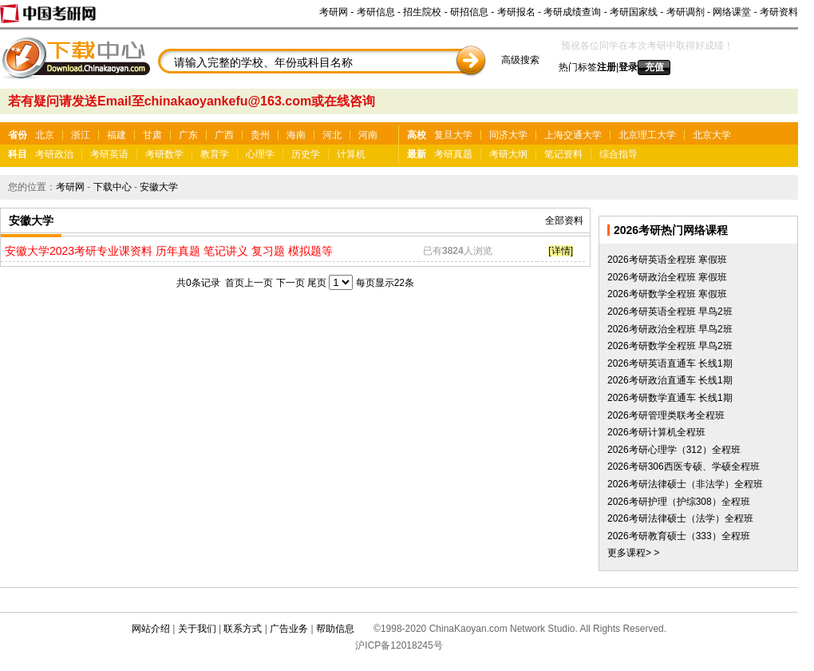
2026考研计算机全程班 (656, 432)
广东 (188, 135)
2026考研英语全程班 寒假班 (667, 259)
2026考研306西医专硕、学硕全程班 (683, 466)
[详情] (560, 250)
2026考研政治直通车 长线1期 (670, 380)
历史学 (305, 154)
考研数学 (164, 154)
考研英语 (109, 154)
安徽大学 (159, 187)
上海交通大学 (573, 135)
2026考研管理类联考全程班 (666, 415)
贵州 (260, 135)
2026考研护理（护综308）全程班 (678, 501)
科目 (17, 154)
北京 (44, 135)
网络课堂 (732, 12)
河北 (332, 135)
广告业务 (289, 628)
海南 (296, 135)
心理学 (260, 154)
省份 (17, 135)
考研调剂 (685, 12)
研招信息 (469, 12)
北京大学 (712, 135)
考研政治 (54, 154)
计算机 (351, 154)
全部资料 (564, 220)
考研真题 (453, 154)
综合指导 (618, 154)
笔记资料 (563, 154)
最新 (416, 154)
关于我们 (197, 628)
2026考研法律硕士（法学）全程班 (680, 518)
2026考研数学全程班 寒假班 (667, 294)
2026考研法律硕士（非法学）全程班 (685, 484)
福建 (116, 135)
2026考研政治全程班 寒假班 (667, 277)
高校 (416, 135)
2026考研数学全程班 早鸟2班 (670, 345)
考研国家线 (634, 12)
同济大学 (508, 135)
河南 (367, 135)
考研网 (333, 12)
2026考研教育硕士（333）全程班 (678, 536)
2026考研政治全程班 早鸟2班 (670, 329)
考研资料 (779, 12)
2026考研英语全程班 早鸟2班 (670, 311)
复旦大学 (453, 135)
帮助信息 (335, 628)
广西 (224, 135)
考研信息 (376, 12)
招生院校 (422, 12)
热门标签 (578, 67)
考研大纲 (508, 154)
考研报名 (516, 12)
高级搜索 (520, 60)
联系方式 (242, 628)
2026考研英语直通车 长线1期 (670, 363)
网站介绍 (151, 628)
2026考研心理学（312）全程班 (674, 449)
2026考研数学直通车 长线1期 (670, 397)
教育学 (214, 154)
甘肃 (152, 135)
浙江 (80, 135)
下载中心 (112, 187)
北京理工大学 (647, 135)
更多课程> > (633, 552)
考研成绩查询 (572, 12)
